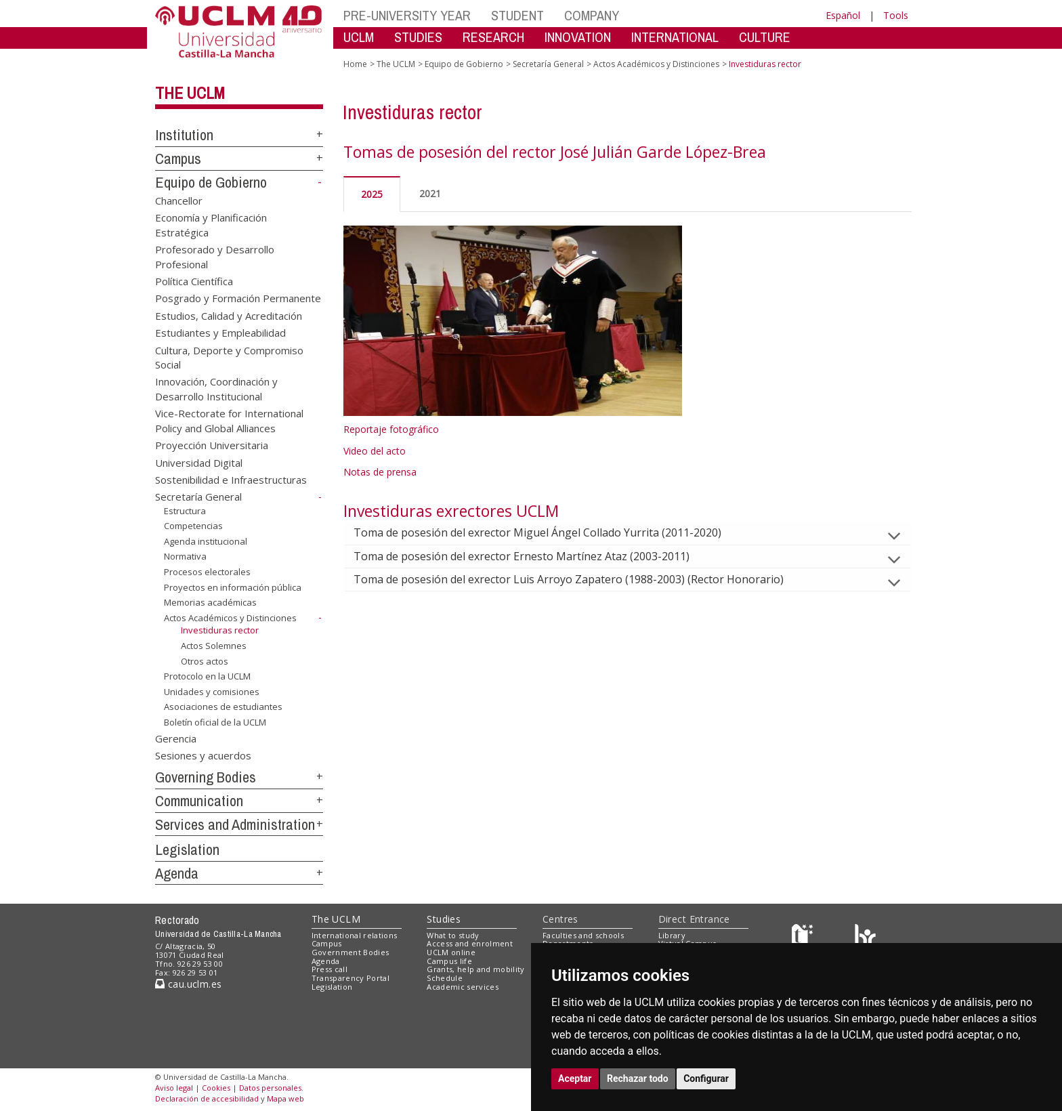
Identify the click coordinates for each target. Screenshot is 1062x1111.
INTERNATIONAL (675, 37)
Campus (178, 158)
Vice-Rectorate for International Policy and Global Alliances (229, 420)
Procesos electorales (207, 572)
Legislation (187, 849)
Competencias (193, 526)
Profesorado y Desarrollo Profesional (214, 256)
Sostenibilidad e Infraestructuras (231, 479)
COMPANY (591, 15)
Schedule (445, 978)
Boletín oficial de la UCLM (215, 722)
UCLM (358, 37)
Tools (895, 15)
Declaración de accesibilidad (207, 1098)
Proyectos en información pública (232, 587)
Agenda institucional (205, 541)
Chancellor (179, 200)
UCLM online (451, 952)
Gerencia (175, 738)
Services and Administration (235, 824)
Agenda (176, 873)
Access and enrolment (470, 943)
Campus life (449, 961)
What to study (453, 935)
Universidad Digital (198, 462)
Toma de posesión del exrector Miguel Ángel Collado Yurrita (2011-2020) (548, 532)
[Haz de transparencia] (804, 937)
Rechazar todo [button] (637, 1078)
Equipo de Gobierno (211, 182)
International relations (355, 935)
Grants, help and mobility (475, 969)
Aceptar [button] (575, 1078)
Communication (199, 801)
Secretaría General (198, 496)
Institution (184, 135)
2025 (372, 194)
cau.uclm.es (188, 984)
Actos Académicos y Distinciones (230, 618)
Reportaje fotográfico (391, 429)
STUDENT (517, 15)
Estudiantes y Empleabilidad (220, 332)
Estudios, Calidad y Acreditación (228, 315)
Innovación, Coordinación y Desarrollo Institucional (216, 388)
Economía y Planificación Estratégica (211, 224)
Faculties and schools (583, 935)
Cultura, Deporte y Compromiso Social (229, 357)
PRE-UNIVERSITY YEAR (407, 15)
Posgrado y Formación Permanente (238, 298)
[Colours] (865, 937)
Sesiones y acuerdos (203, 755)
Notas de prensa (380, 471)
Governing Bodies (205, 777)
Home (355, 64)
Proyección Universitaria (211, 445)
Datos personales (270, 1088)
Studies (444, 919)
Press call (329, 969)
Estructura (185, 511)
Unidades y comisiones (211, 692)
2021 (430, 193)
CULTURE (764, 37)
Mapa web (285, 1098)
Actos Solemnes (214, 646)
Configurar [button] (706, 1078)
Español (843, 15)
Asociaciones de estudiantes (223, 706)
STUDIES (418, 37)
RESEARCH (493, 37)
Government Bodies (350, 952)
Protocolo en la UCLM (207, 676)
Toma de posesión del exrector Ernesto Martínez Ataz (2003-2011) (532, 556)
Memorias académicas (210, 602)
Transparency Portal (350, 978)
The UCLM (190, 93)
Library (671, 935)
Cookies (216, 1088)
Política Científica (194, 280)
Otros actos (204, 661)
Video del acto (374, 450)
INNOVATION (578, 37)
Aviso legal (174, 1088)
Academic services (462, 987)
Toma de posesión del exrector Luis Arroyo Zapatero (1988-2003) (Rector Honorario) (579, 579)
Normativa (185, 556)
